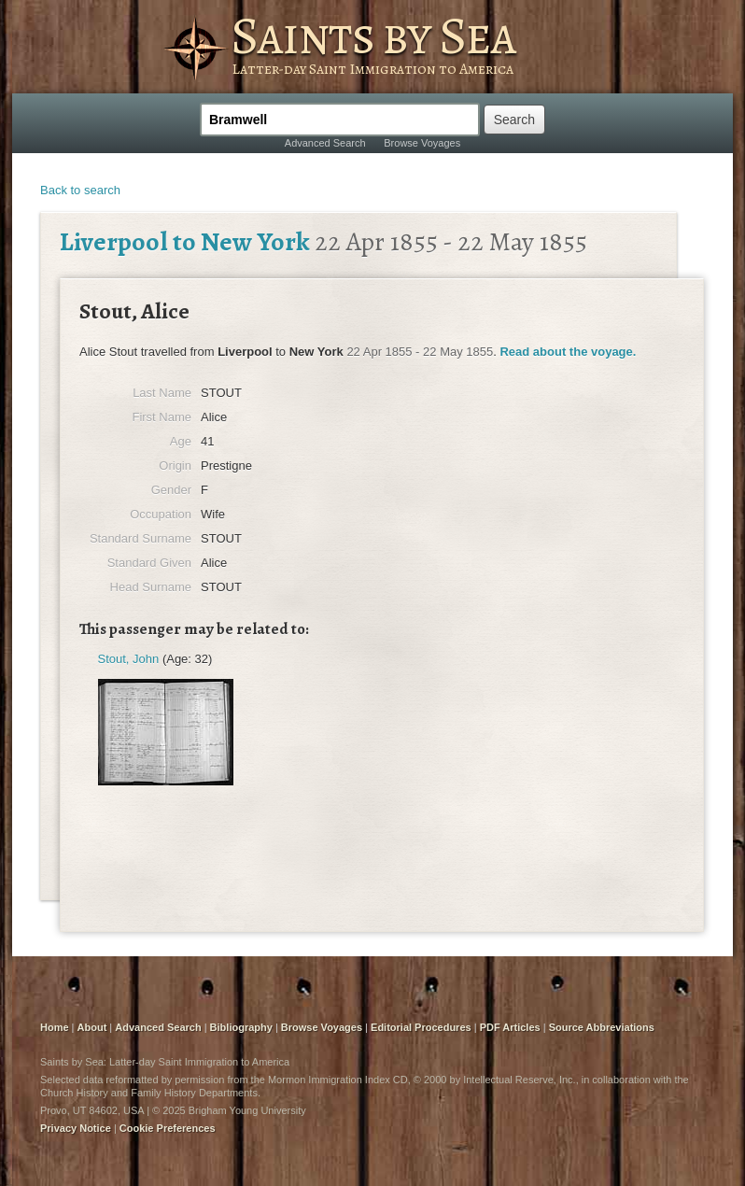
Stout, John (129, 659)
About (92, 1027)
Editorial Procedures (421, 1027)
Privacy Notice (75, 1128)
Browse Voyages (422, 142)
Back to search (80, 190)
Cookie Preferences (167, 1128)
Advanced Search (325, 142)
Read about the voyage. (567, 352)
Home (54, 1027)
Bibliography (241, 1027)
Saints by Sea (373, 35)
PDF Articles (510, 1027)
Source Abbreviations (601, 1027)
